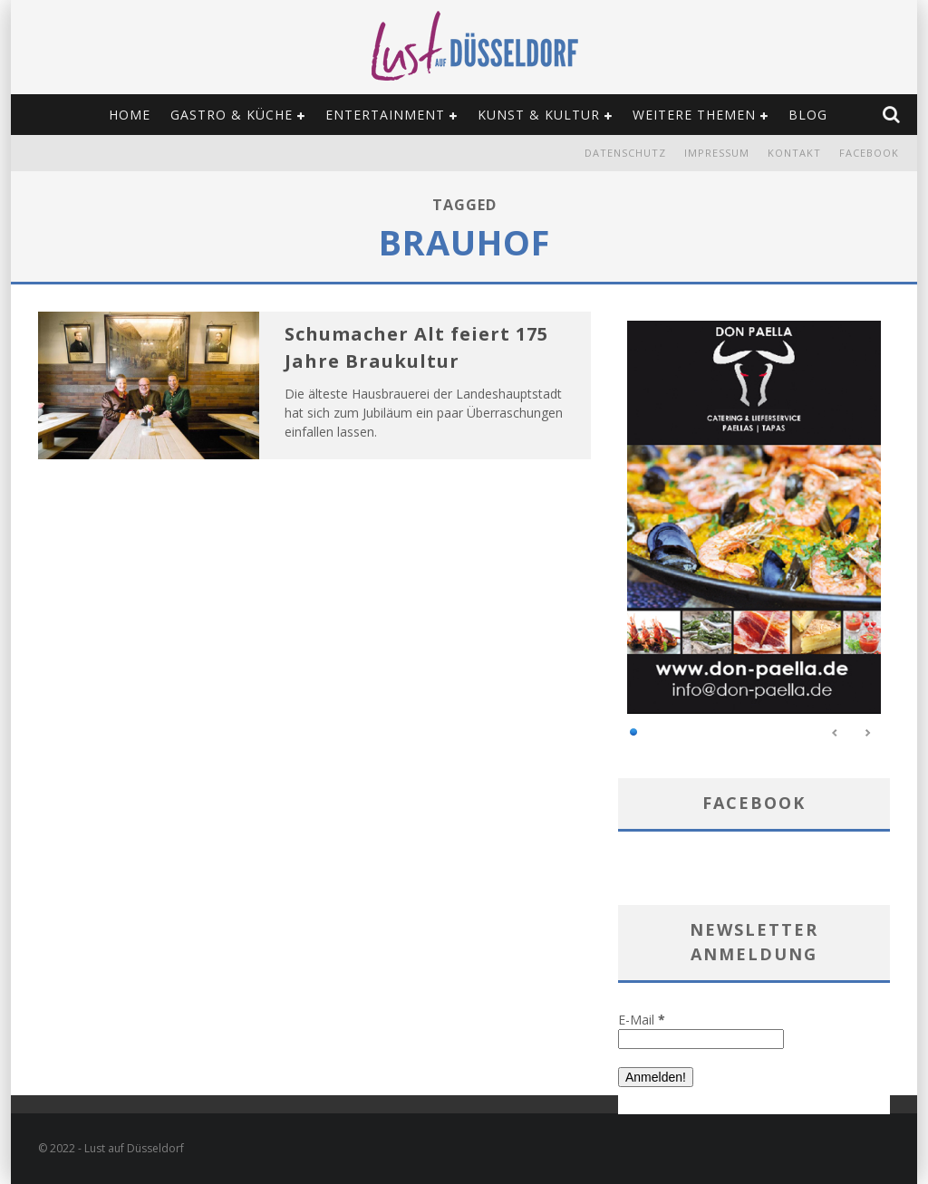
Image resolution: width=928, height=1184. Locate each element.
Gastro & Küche (231, 114)
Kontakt (794, 152)
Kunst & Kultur (539, 114)
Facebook (869, 152)
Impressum (716, 152)
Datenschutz (625, 152)
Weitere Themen (694, 114)
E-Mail (641, 1019)
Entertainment (385, 114)
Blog (807, 114)
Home (129, 114)
